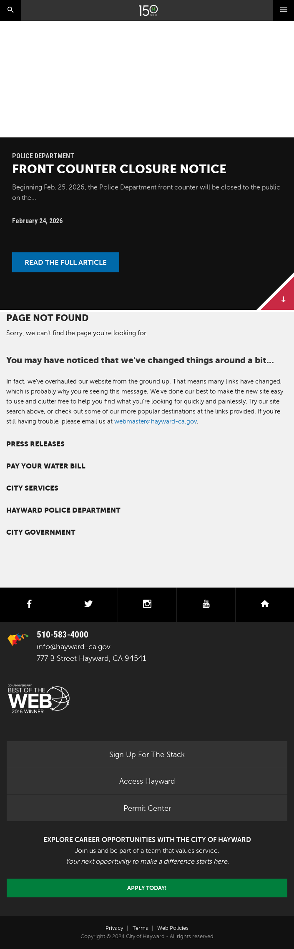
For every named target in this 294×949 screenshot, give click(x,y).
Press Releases (35, 444)
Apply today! (147, 887)
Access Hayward (147, 781)
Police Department (43, 156)
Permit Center (147, 808)
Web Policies (172, 928)
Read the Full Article (66, 262)
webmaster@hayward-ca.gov (155, 421)
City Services (32, 488)
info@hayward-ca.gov (74, 647)
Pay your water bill (45, 466)
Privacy (114, 928)
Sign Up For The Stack (147, 754)
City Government (40, 532)
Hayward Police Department (63, 510)
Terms (140, 928)
